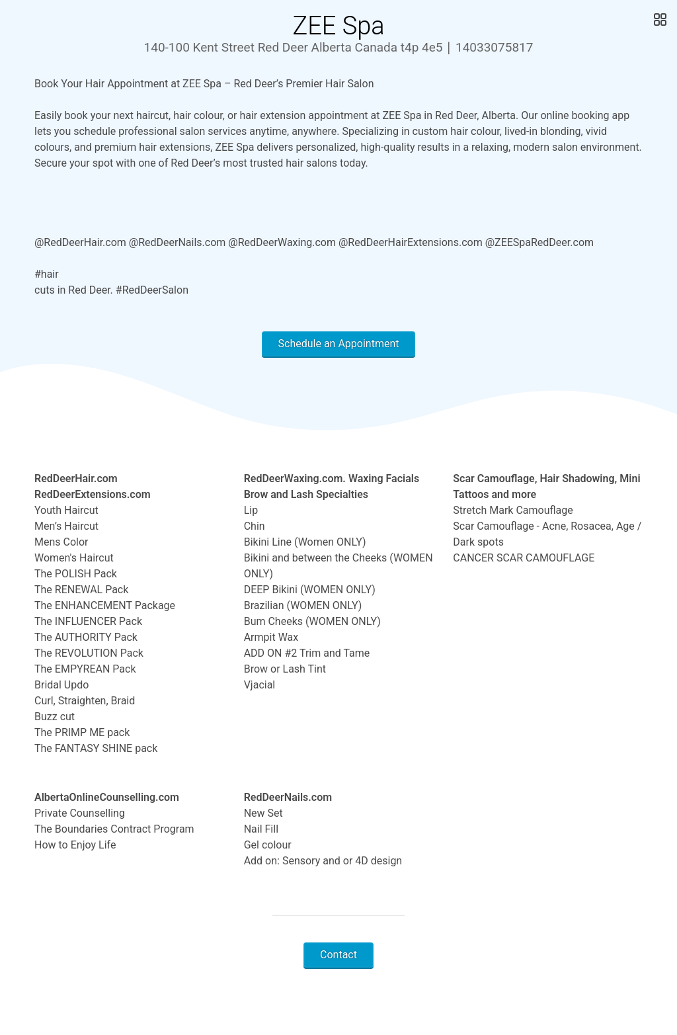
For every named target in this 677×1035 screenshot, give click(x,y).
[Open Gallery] (659, 20)
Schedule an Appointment (338, 343)
